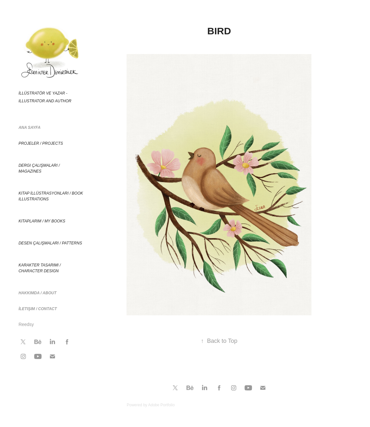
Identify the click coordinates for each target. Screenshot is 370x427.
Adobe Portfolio (161, 405)
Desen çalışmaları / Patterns (50, 243)
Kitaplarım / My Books (41, 221)
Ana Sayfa (29, 127)
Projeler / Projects (40, 143)
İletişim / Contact (37, 309)
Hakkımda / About (37, 293)
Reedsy (26, 324)
